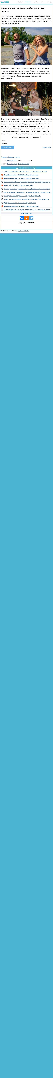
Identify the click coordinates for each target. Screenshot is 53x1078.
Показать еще (26, 213)
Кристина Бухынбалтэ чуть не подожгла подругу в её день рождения (28, 182)
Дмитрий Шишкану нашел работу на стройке (20, 203)
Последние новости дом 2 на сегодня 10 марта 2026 (22, 196)
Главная (20, 2)
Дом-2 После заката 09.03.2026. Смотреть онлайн (21, 175)
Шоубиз (36, 2)
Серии (43, 2)
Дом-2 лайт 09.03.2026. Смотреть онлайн (18, 185)
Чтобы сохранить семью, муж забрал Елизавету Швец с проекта (26, 199)
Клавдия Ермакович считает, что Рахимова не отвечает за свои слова (28, 210)
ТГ (21, 231)
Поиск (50, 2)
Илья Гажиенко (12, 164)
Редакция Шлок (12, 160)
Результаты (47, 147)
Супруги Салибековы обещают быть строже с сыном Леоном (25, 171)
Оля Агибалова (23, 164)
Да (4, 140)
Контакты (25, 231)
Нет (4, 143)
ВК (18, 231)
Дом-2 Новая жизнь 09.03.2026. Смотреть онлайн (21, 178)
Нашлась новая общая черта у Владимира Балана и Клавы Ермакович (28, 192)
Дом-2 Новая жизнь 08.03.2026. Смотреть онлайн (21, 206)
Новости (28, 2)
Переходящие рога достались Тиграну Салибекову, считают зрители (28, 189)
